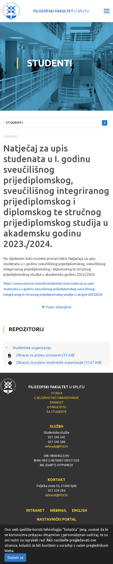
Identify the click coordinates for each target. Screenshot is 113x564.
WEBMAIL (58, 510)
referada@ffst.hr (56, 446)
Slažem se (15, 558)
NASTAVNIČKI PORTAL (56, 519)
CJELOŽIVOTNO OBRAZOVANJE (56, 398)
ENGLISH (79, 510)
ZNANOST (57, 402)
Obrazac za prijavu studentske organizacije (58, 362)
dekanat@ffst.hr (56, 495)
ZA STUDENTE (56, 411)
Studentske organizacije (31, 348)
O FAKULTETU (56, 407)
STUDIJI (56, 393)
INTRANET (35, 510)
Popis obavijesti (56, 307)
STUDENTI (14, 122)
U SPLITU (61, 11)
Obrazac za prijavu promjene (45, 355)
